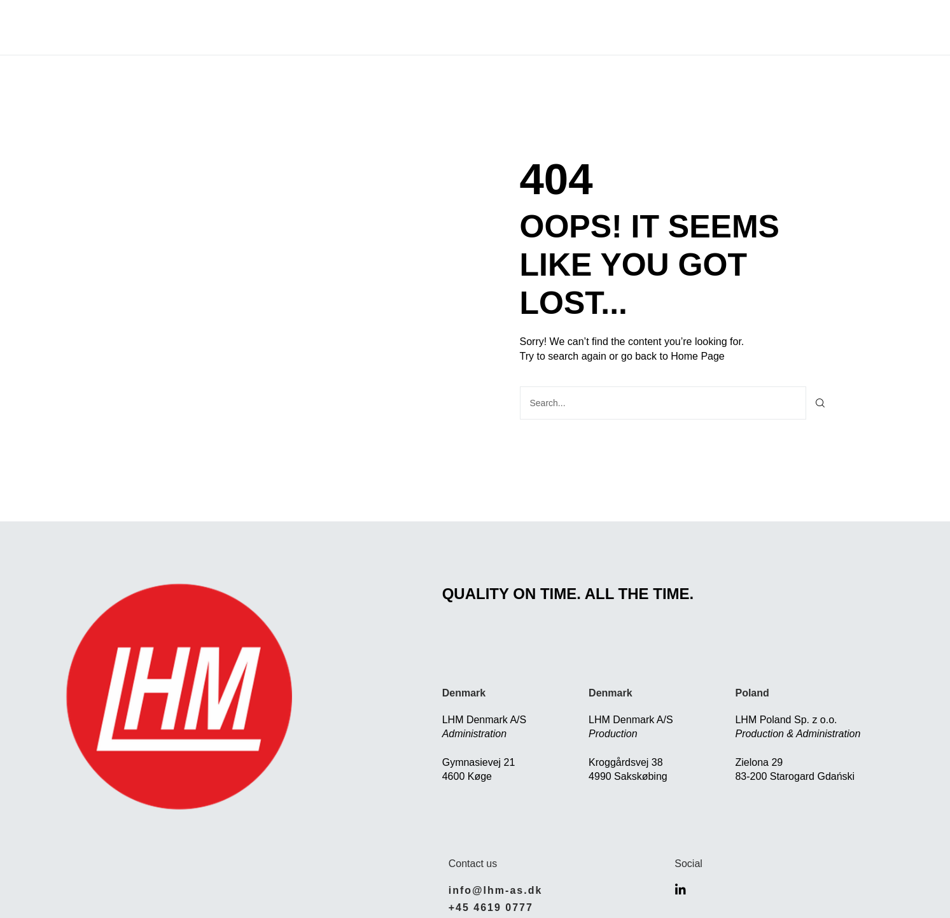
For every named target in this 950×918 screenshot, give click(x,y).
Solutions (412, 27)
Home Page (698, 356)
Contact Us (664, 27)
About (339, 27)
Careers (583, 27)
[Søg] (820, 403)
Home (286, 27)
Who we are (502, 27)
